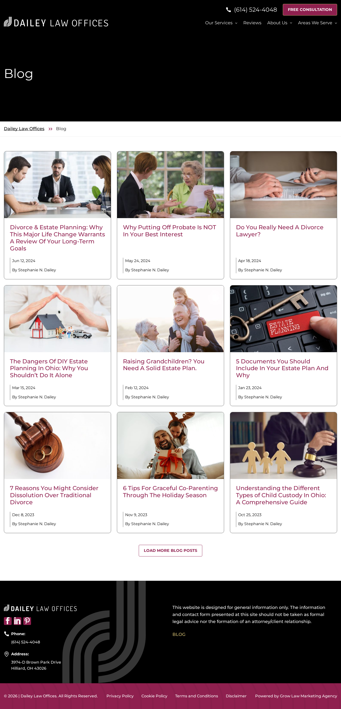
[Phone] (251, 9)
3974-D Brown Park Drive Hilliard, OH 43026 (36, 665)
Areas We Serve (315, 23)
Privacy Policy (120, 696)
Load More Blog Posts (170, 550)
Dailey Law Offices (24, 128)
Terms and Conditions (196, 696)
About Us (277, 23)
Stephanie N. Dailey (37, 270)
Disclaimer (236, 696)
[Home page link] (56, 21)
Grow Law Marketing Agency (308, 696)
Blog (179, 634)
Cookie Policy (154, 696)
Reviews (252, 23)
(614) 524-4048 (25, 642)
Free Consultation (310, 9)
